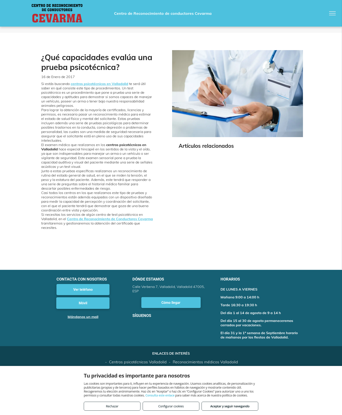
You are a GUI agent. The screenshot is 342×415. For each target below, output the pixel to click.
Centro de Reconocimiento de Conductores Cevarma (110, 219)
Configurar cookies (171, 406)
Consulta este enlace (159, 395)
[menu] (332, 13)
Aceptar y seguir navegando (229, 406)
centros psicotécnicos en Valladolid (99, 84)
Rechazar (112, 406)
